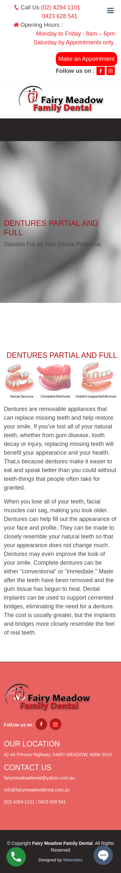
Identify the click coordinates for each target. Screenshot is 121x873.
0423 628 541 (59, 16)
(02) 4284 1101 (60, 7)
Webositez (72, 859)
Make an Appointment (86, 59)
